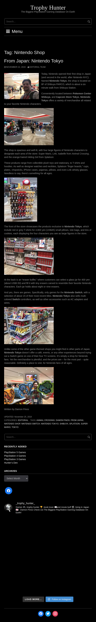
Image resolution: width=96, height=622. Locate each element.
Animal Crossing (46, 420)
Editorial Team (37, 67)
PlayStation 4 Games (15, 455)
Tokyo (15, 427)
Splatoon (74, 424)
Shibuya (64, 424)
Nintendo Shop (12, 424)
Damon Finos (63, 420)
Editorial (23, 420)
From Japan (77, 420)
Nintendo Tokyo (50, 424)
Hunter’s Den (11, 462)
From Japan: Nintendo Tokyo (33, 60)
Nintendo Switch (30, 424)
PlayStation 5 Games (15, 452)
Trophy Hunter (48, 7)
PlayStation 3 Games (15, 459)
